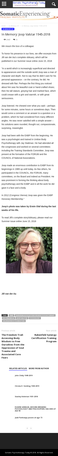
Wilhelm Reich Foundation (14, 321)
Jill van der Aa (8, 318)
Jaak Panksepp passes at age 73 (28, 417)
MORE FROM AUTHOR (39, 368)
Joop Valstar (22, 318)
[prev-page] (27, 428)
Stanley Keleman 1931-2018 (26, 396)
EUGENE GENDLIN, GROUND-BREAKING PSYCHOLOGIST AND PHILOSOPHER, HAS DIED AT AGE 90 (35, 409)
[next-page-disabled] (30, 428)
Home (4, 26)
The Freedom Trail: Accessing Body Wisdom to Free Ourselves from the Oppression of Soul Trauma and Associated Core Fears (13, 346)
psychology (35, 318)
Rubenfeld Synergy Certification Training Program (43, 338)
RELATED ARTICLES (18, 368)
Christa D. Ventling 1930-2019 (27, 386)
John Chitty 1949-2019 (23, 375)
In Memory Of (14, 26)
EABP (11, 315)
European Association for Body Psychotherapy (35, 315)
